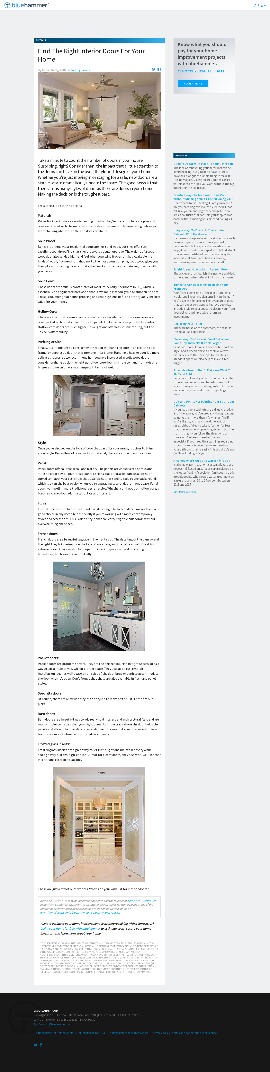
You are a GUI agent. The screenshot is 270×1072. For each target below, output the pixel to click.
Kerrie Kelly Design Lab (141, 901)
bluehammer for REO (92, 1033)
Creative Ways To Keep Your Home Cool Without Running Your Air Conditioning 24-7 (203, 197)
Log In (260, 5)
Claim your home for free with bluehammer (70, 928)
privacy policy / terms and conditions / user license (185, 1033)
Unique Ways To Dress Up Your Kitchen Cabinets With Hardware (199, 232)
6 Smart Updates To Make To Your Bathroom (203, 164)
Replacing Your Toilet (187, 324)
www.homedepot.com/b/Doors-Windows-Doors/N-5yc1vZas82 (79, 912)
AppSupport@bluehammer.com (53, 1024)
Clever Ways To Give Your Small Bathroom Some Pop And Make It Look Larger (201, 341)
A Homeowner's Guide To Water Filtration (201, 461)
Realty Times (80, 70)
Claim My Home (193, 83)
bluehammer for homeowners (55, 1033)
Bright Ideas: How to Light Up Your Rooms (202, 269)
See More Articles (184, 492)
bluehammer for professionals (129, 1033)
